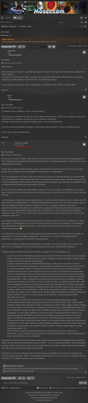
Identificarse (7, 22)
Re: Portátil (7, 104)
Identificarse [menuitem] (86, 18)
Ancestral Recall (27, 369)
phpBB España (52, 397)
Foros (19, 17)
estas (22, 313)
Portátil (5, 32)
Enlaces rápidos (2, 18)
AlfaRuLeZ (11, 51)
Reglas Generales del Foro (17, 42)
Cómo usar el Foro (34, 42)
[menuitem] (81, 17)
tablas (27, 313)
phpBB (38, 392)
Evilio (9, 95)
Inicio (8, 17)
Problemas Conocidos (49, 42)
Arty (36, 395)
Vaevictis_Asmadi (21, 143)
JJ (10, 35)
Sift (52, 369)
